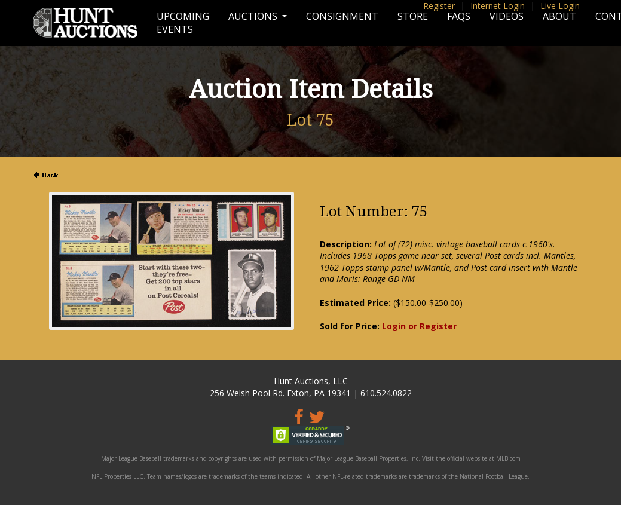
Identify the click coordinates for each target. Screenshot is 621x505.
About (559, 16)
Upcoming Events (183, 23)
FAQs (458, 16)
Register (439, 5)
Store (412, 16)
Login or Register (419, 326)
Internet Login (497, 5)
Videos (507, 16)
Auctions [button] (254, 16)
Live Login (560, 5)
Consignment (342, 16)
